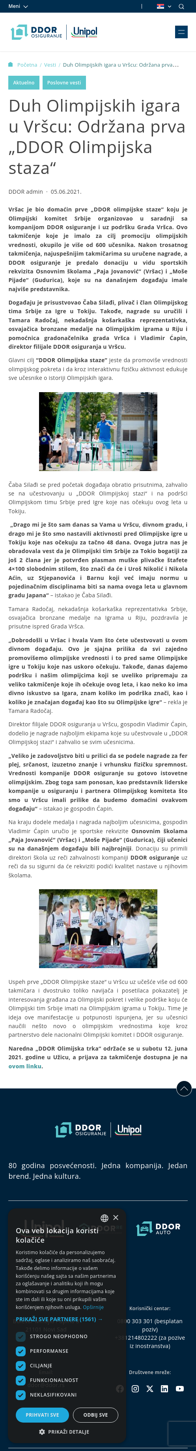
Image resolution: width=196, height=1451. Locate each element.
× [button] (115, 1218)
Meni (18, 6)
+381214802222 (136, 1337)
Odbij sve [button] (95, 1415)
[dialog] (67, 1325)
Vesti (51, 64)
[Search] (181, 6)
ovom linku (24, 1066)
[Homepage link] (53, 32)
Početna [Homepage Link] (23, 64)
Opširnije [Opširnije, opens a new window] (93, 1307)
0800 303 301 (135, 1321)
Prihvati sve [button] (42, 1415)
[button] (67, 1319)
